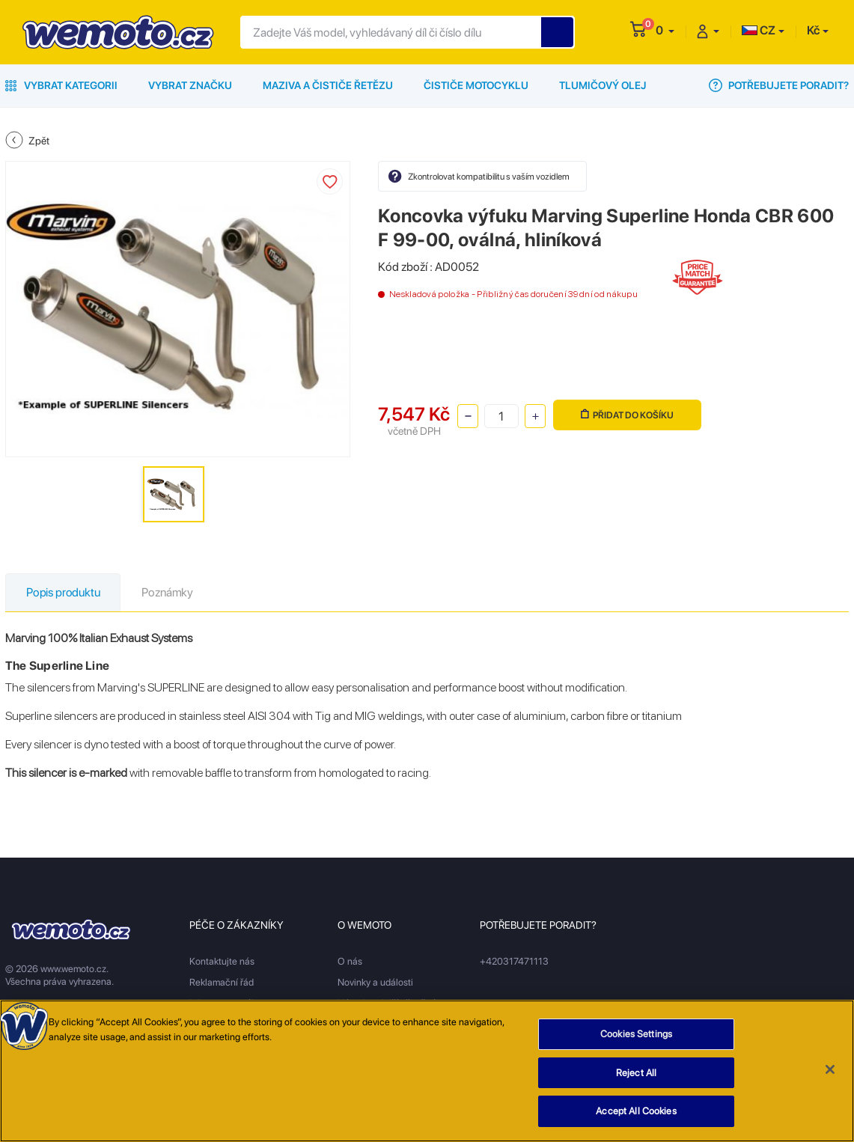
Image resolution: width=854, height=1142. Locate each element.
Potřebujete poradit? (779, 85)
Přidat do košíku (627, 415)
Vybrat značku (190, 85)
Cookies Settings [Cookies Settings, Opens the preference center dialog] (636, 1033)
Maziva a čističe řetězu (328, 85)
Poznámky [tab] (167, 592)
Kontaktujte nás (221, 961)
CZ (758, 30)
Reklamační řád (221, 982)
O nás (350, 961)
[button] (665, 30)
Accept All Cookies (636, 1111)
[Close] (830, 1069)
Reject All (636, 1072)
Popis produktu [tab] (63, 592)
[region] (427, 1071)
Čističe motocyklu (476, 85)
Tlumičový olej (603, 85)
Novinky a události (375, 982)
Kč (813, 30)
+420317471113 (514, 961)
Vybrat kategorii (61, 85)
